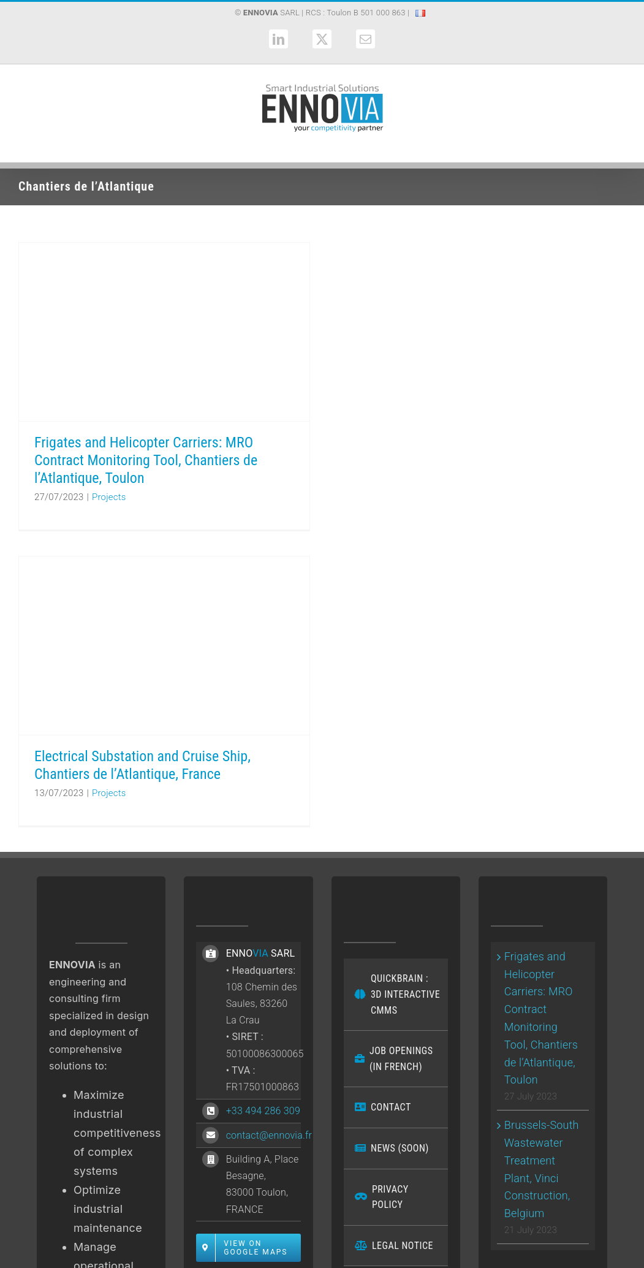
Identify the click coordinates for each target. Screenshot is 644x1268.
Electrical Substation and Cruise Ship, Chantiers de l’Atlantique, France (142, 765)
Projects (109, 497)
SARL (271, 12)
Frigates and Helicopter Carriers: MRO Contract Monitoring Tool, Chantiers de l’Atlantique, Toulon (145, 460)
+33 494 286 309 (263, 1111)
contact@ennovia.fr (269, 1135)
